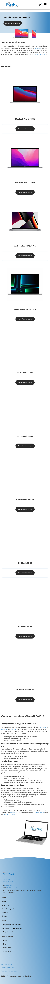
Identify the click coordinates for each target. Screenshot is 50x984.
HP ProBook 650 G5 (25, 373)
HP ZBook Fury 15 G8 (25, 690)
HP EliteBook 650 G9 (25, 499)
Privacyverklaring (6, 964)
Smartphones (6, 948)
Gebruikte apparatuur (9, 909)
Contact (4, 916)
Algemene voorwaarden (9, 971)
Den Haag (13, 729)
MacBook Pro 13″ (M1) (25, 119)
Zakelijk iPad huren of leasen (11, 925)
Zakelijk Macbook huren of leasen (13, 932)
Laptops (4, 940)
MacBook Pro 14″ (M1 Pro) (25, 246)
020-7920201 (14, 812)
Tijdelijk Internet (7, 951)
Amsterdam (43, 727)
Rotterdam (4, 729)
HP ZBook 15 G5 (25, 563)
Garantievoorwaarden (8, 968)
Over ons (5, 912)
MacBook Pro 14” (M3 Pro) (25, 309)
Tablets (4, 944)
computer (38, 747)
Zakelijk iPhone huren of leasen (12, 928)
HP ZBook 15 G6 (25, 626)
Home (4, 902)
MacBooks (37, 48)
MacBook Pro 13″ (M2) (25, 182)
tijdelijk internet (40, 54)
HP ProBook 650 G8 (25, 436)
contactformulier (9, 814)
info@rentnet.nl (39, 812)
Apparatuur (5, 905)
